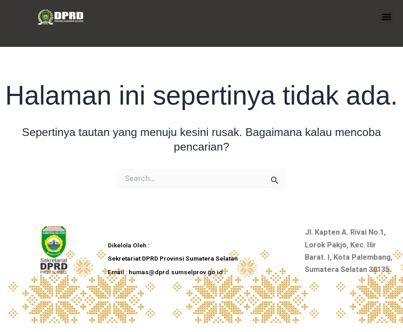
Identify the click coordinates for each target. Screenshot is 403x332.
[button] (386, 16)
